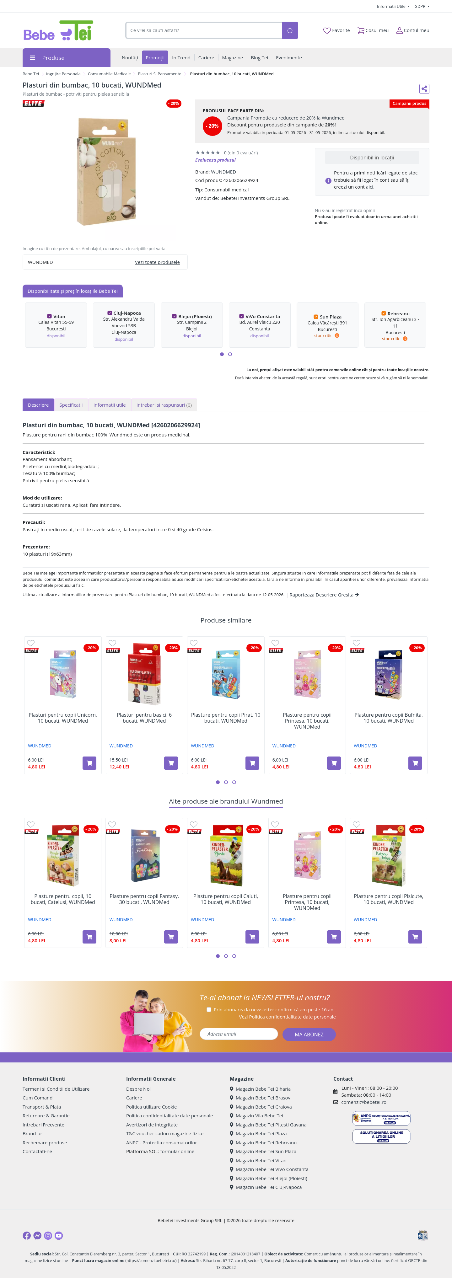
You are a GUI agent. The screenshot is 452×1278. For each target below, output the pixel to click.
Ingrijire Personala (63, 74)
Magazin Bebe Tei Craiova (261, 1107)
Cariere (134, 1097)
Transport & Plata (42, 1107)
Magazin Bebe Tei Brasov (260, 1097)
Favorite (336, 30)
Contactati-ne (37, 1151)
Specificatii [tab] (71, 405)
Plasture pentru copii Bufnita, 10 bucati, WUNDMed (388, 718)
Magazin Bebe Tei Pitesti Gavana (268, 1124)
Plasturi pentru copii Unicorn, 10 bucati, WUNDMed (63, 718)
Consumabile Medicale (109, 74)
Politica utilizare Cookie (151, 1107)
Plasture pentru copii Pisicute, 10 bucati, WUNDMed (388, 899)
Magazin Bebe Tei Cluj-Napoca (266, 1187)
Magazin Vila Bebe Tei (256, 1115)
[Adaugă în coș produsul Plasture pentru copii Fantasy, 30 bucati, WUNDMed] (171, 937)
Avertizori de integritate (152, 1124)
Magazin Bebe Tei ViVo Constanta (269, 1169)
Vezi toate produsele (157, 262)
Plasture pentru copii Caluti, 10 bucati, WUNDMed (225, 899)
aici (369, 187)
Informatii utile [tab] (110, 405)
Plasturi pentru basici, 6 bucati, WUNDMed (144, 718)
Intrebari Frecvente (43, 1124)
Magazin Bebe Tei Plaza (258, 1133)
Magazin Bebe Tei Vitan (258, 1160)
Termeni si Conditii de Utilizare (56, 1089)
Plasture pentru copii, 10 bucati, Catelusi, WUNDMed (63, 899)
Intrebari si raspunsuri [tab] (164, 405)
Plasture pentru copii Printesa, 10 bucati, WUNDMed (307, 721)
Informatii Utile (391, 6)
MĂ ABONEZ (309, 1034)
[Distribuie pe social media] (424, 89)
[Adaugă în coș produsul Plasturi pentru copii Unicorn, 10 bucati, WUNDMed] (89, 763)
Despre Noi (138, 1089)
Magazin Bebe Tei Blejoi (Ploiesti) (268, 1178)
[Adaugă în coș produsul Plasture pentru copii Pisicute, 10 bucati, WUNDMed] (415, 937)
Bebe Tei (31, 74)
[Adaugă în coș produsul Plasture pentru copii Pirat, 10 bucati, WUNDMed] (252, 763)
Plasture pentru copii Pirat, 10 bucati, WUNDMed (226, 718)
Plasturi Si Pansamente (159, 74)
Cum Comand (38, 1097)
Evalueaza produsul (215, 160)
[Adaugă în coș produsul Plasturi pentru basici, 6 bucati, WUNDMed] (171, 763)
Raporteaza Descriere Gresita (324, 594)
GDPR (421, 6)
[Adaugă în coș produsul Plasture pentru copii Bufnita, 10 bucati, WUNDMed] (415, 763)
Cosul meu (373, 29)
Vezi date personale (287, 1016)
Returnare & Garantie (46, 1115)
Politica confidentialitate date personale (169, 1115)
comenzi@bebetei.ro (363, 1102)
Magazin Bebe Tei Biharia (260, 1089)
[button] (222, 354)
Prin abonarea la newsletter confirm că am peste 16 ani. (275, 1009)
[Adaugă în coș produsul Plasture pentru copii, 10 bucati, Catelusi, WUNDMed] (89, 937)
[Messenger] (37, 1236)
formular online (177, 1151)
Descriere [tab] (38, 405)
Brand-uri (33, 1133)
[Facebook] (27, 1236)
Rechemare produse (45, 1142)
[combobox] (203, 30)
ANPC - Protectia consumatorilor (161, 1142)
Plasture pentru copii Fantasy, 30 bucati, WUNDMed (144, 899)
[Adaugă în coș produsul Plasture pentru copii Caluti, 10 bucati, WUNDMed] (252, 937)
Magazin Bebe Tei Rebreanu (263, 1142)
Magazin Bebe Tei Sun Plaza (263, 1151)
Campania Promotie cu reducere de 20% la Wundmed (286, 118)
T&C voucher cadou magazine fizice (164, 1133)
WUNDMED (223, 171)
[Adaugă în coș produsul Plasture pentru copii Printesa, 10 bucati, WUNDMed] (334, 763)
